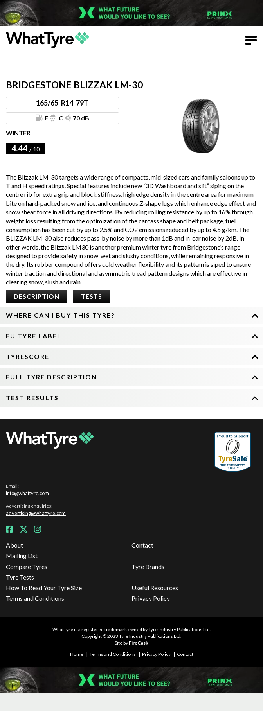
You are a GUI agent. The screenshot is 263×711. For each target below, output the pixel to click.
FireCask (138, 643)
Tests (91, 296)
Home (76, 654)
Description (36, 296)
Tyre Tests (20, 577)
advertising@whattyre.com (36, 513)
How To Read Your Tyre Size (44, 587)
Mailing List (22, 555)
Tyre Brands (148, 566)
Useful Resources (155, 587)
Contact (142, 545)
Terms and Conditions (35, 598)
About (14, 545)
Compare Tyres (26, 566)
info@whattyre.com (27, 493)
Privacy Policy (151, 598)
